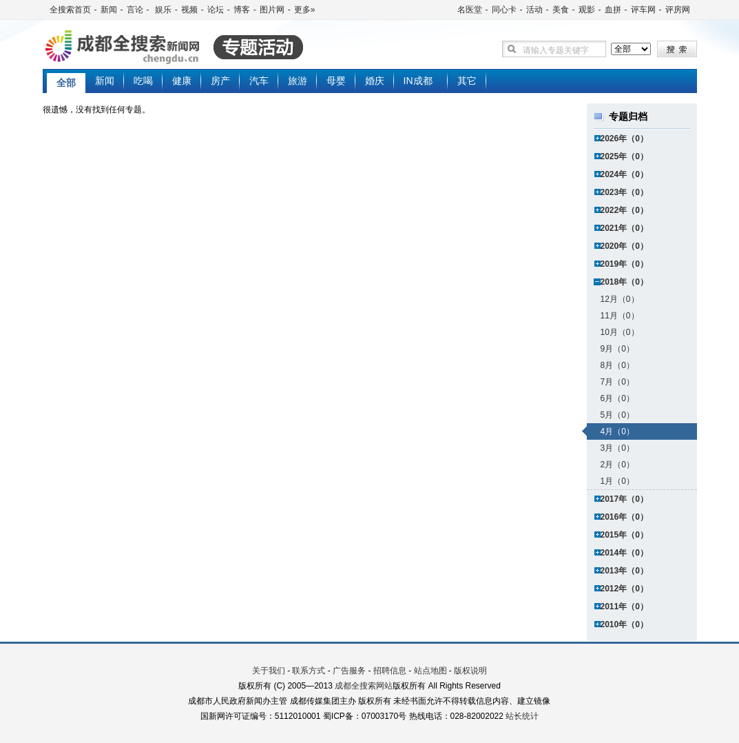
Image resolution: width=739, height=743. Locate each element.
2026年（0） (624, 138)
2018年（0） (624, 282)
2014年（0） (624, 553)
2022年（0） (624, 210)
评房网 (677, 9)
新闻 (109, 9)
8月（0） (617, 365)
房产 (220, 80)
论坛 (215, 9)
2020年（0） (624, 246)
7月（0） (617, 382)
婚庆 (374, 80)
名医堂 (469, 9)
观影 (587, 9)
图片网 (272, 9)
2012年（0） (624, 588)
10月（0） (620, 332)
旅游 (297, 80)
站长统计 (522, 716)
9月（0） (617, 349)
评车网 (643, 9)
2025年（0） (624, 156)
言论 (135, 9)
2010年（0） (624, 624)
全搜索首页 (70, 9)
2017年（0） (624, 499)
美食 (560, 9)
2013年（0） (624, 571)
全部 (66, 82)
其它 (467, 80)
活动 (534, 9)
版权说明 (470, 670)
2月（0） (617, 464)
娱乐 (162, 9)
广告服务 (349, 670)
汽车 (259, 80)
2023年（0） (624, 192)
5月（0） (617, 415)
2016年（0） (624, 517)
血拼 (613, 9)
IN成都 (418, 80)
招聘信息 (389, 670)
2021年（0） (624, 228)
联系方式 (308, 670)
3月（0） (617, 448)
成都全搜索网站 (364, 686)
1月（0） (617, 481)
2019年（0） (624, 264)
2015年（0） (624, 535)
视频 (189, 9)
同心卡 (504, 9)
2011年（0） (624, 606)
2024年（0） (624, 174)
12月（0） (620, 299)
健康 (181, 80)
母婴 (336, 80)
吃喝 (143, 80)
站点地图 (430, 670)
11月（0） (620, 315)
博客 (241, 9)
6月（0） (617, 398)
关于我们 (268, 670)
